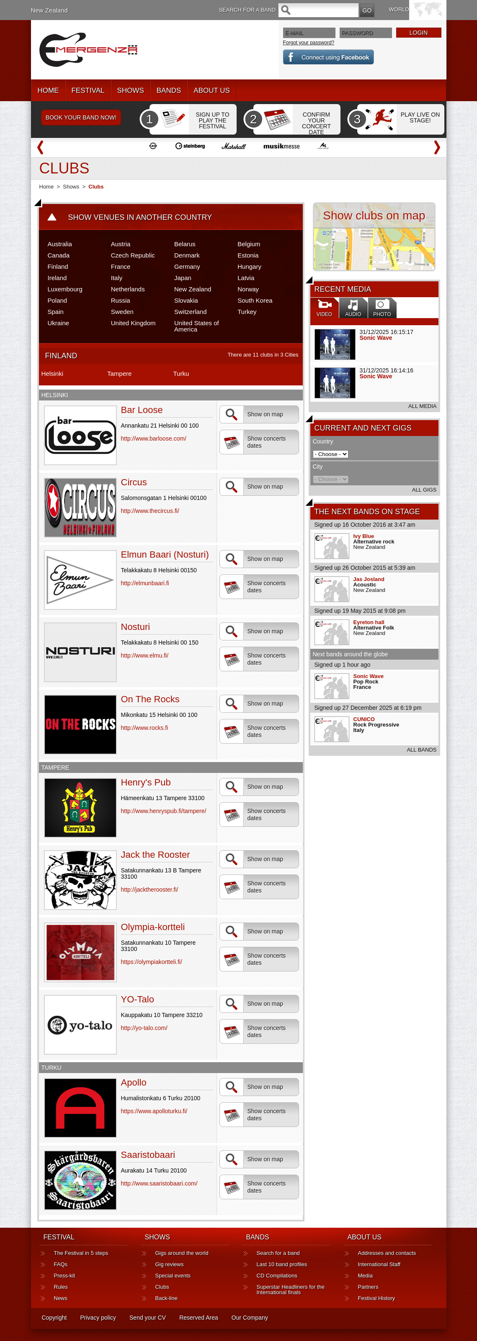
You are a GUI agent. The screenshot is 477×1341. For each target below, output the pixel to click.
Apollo (134, 1082)
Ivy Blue (363, 536)
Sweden (122, 311)
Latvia (245, 277)
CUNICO (364, 719)
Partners (368, 1287)
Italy (117, 277)
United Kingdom (133, 322)
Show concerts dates (255, 442)
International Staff (379, 1264)
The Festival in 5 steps (81, 1253)
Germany (187, 266)
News (61, 1298)
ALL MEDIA (422, 406)
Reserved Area (198, 1317)
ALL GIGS (424, 489)
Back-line (166, 1298)
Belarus (185, 243)
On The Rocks (150, 699)
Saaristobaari (148, 1155)
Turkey (246, 311)
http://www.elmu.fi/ (145, 655)
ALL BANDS (421, 749)
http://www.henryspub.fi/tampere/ (163, 811)
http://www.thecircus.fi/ (150, 510)
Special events (173, 1275)
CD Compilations (277, 1275)
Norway (248, 289)
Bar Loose (142, 410)
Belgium (248, 243)
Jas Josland (368, 579)
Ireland (57, 277)
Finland (58, 266)
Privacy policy (98, 1317)
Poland (57, 300)
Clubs (162, 1287)
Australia (60, 243)
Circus (134, 482)
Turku (181, 373)
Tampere (119, 373)
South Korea (254, 300)
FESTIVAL (88, 90)
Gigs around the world (182, 1253)
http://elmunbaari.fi (145, 583)
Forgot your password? (309, 43)
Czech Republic (133, 255)
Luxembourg (65, 289)
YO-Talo (137, 999)
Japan (182, 277)
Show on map (254, 414)
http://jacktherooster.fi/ (149, 889)
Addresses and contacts (387, 1253)
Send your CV (147, 1317)
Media (365, 1275)
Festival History (376, 1298)
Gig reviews (169, 1264)
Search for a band (278, 1253)
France (121, 266)
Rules (61, 1287)
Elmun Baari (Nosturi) (165, 554)
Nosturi (135, 627)
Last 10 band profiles (282, 1264)
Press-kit (64, 1275)
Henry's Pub (146, 782)
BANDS (169, 90)
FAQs (61, 1264)
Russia (120, 300)
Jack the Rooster (155, 854)
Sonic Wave (376, 337)
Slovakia (186, 300)
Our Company (250, 1317)
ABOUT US (211, 90)
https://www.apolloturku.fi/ (154, 1111)
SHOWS (130, 90)
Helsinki (52, 373)
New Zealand (49, 10)
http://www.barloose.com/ (153, 438)
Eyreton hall (368, 622)
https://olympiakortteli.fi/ (151, 962)
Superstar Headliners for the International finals (291, 1289)
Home (46, 187)
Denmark (187, 255)
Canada (59, 255)
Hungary (249, 266)
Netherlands (128, 289)
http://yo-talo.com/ (144, 1028)
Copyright (54, 1317)
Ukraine (59, 322)
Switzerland (190, 311)
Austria (121, 243)
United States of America (196, 326)
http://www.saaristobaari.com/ (159, 1183)
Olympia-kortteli (153, 927)
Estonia (247, 255)
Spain (56, 311)
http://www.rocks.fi (144, 727)
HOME (48, 90)
